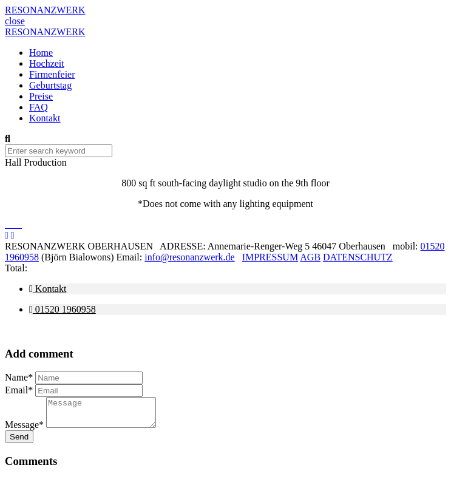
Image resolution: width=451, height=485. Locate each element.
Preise (41, 96)
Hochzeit (46, 63)
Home (41, 52)
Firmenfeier (52, 74)
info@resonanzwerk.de (189, 257)
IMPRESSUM (270, 257)
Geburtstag (50, 85)
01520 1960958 (62, 309)
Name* (19, 377)
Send (19, 442)
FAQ (38, 107)
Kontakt (45, 118)
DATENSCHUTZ (358, 257)
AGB (310, 257)
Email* (19, 390)
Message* (24, 430)
